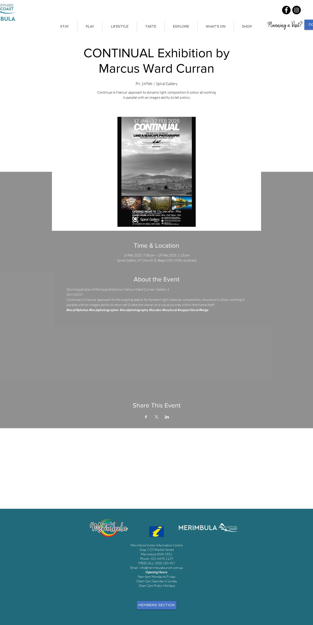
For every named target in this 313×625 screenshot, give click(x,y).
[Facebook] (286, 10)
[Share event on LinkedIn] (167, 417)
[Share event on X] (156, 417)
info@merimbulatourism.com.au (161, 568)
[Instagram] (296, 10)
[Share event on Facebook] (146, 417)
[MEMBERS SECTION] (156, 605)
